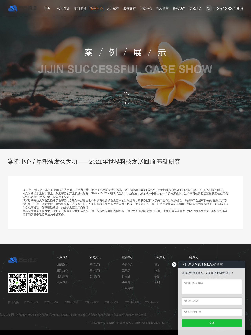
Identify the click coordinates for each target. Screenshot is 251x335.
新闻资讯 (80, 8)
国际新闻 (95, 264)
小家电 (126, 282)
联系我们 (179, 8)
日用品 (126, 276)
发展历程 (62, 276)
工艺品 (126, 270)
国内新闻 (95, 270)
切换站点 (195, 8)
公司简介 (63, 8)
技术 (157, 270)
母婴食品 (127, 264)
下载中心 (146, 8)
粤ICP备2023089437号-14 (150, 323)
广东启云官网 (51, 302)
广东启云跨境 (112, 302)
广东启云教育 (71, 302)
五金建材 (127, 288)
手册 (157, 276)
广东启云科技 (31, 302)
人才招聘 (113, 8)
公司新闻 (95, 276)
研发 (157, 264)
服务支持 (129, 8)
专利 (157, 282)
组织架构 (62, 264)
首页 (47, 8)
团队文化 (62, 270)
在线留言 (162, 8)
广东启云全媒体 (132, 304)
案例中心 (96, 8)
